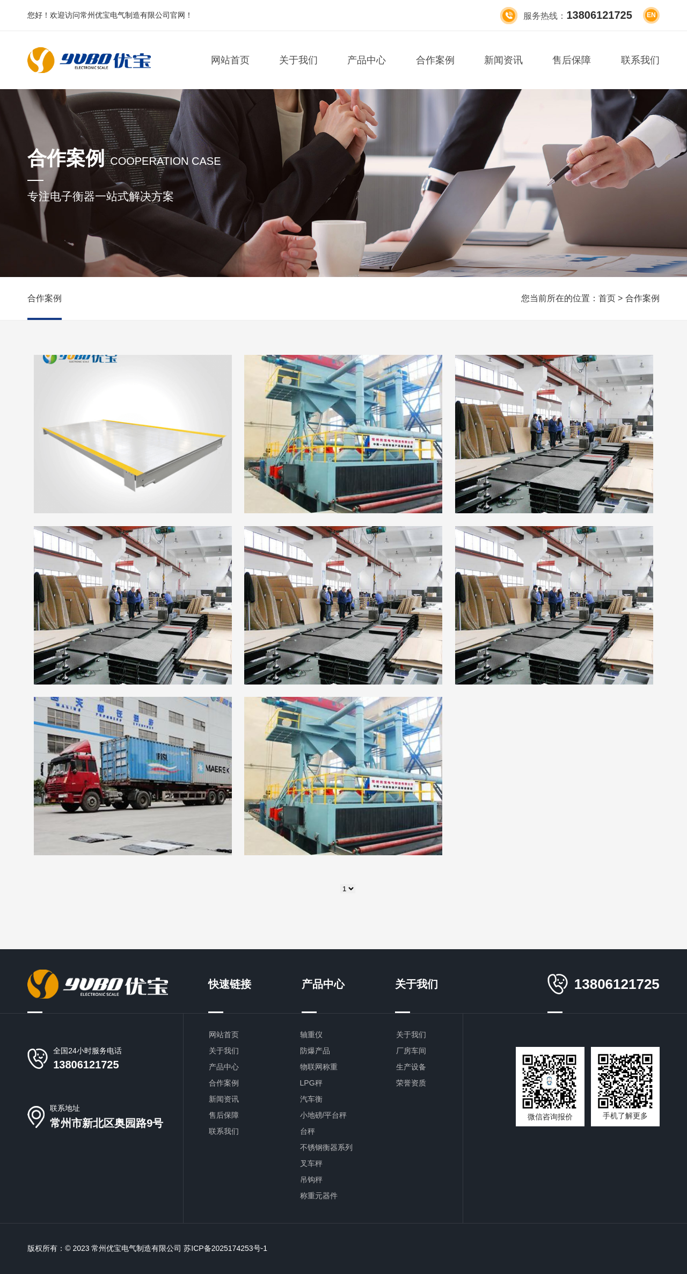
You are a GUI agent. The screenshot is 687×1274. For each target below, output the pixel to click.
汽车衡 (311, 1099)
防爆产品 (315, 1050)
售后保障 (571, 60)
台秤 (307, 1131)
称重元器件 (319, 1195)
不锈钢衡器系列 (326, 1147)
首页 (607, 298)
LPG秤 (311, 1083)
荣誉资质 (411, 1083)
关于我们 (298, 60)
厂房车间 (411, 1050)
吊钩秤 (311, 1179)
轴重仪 (311, 1034)
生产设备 (411, 1066)
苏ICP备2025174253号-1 (225, 1248)
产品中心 (366, 60)
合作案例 (435, 60)
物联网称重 (319, 1066)
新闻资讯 (503, 60)
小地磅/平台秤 (323, 1115)
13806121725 (86, 1065)
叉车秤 (311, 1163)
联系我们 (640, 60)
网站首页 (230, 60)
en (651, 15)
